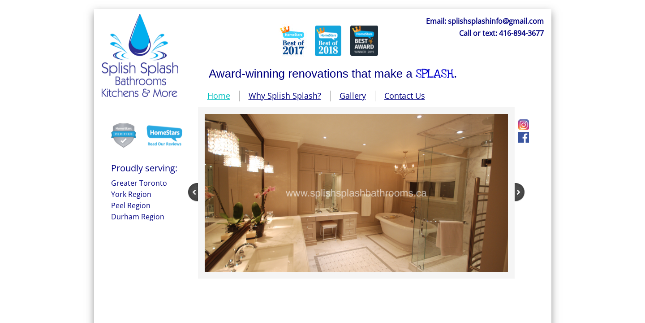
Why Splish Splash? (285, 95)
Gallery (353, 95)
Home (218, 95)
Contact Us (404, 95)
